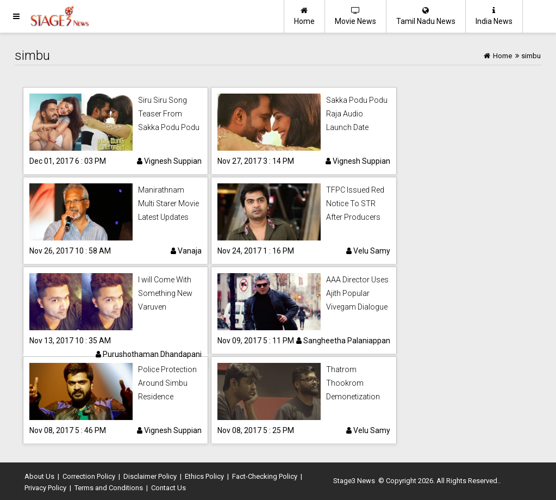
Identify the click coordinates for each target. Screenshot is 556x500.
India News (494, 16)
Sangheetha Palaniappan (343, 340)
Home (304, 16)
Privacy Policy (45, 488)
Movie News (355, 16)
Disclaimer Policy (150, 476)
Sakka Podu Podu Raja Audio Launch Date (357, 114)
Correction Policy (89, 476)
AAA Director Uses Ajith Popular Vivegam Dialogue (357, 293)
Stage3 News (354, 481)
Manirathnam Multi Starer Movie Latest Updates (168, 203)
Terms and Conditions (108, 488)
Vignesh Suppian (169, 161)
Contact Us (168, 488)
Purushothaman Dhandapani (149, 354)
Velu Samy (368, 250)
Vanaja (186, 250)
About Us (39, 476)
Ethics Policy (204, 476)
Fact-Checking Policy (264, 476)
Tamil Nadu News (425, 16)
